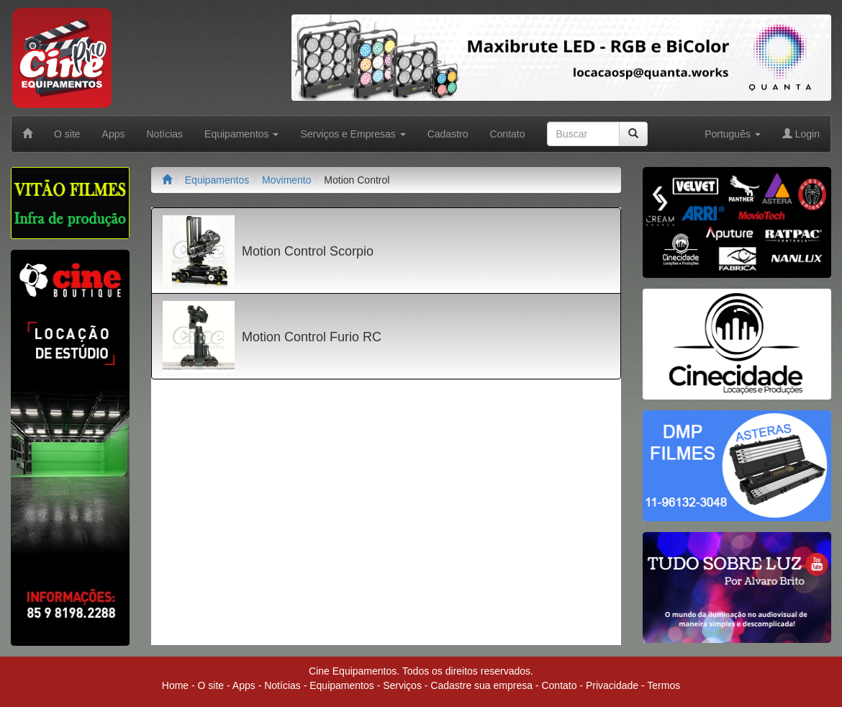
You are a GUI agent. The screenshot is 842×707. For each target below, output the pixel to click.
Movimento (286, 180)
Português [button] (733, 134)
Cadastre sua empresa (481, 685)
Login (801, 134)
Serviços (402, 685)
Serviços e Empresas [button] (352, 134)
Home (175, 685)
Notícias (165, 134)
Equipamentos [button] (241, 134)
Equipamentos (217, 180)
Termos (663, 685)
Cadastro (447, 134)
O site (67, 134)
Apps (113, 134)
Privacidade (612, 685)
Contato (507, 134)
